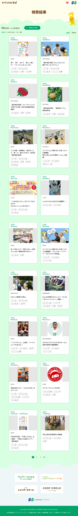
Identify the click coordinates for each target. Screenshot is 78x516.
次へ (44, 457)
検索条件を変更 (33, 28)
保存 (34, 59)
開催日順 (74, 32)
